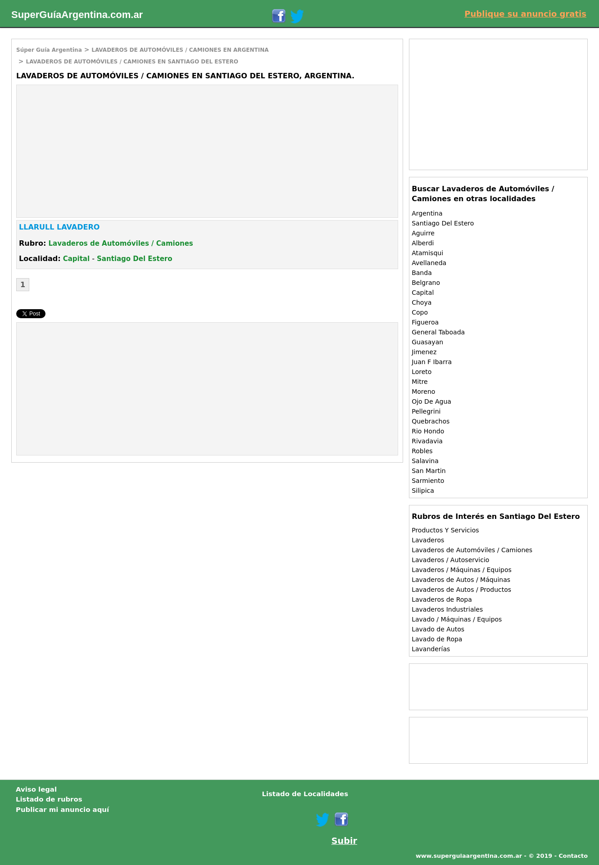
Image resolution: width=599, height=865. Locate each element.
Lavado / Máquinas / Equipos (457, 619)
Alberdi (423, 243)
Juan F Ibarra (432, 361)
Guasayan (427, 342)
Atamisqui (427, 253)
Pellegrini (426, 411)
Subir (344, 841)
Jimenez (424, 352)
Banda (422, 272)
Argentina (427, 213)
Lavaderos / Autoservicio (450, 559)
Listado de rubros (49, 799)
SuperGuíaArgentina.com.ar (77, 14)
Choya (421, 302)
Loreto (421, 371)
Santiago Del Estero (134, 259)
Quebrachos (430, 421)
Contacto (573, 855)
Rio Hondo (428, 431)
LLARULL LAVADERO (59, 227)
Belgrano (426, 282)
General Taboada (438, 332)
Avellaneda (429, 262)
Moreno (423, 391)
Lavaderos (428, 540)
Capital (76, 259)
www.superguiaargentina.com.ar (469, 855)
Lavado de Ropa (437, 639)
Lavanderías (431, 649)
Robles (422, 451)
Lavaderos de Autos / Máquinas (461, 579)
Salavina (425, 460)
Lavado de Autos (438, 629)
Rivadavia (427, 441)
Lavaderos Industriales (447, 609)
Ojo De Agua (431, 401)
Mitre (420, 381)
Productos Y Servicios (445, 530)
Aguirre (423, 233)
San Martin (428, 470)
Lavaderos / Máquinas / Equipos (462, 569)
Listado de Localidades (305, 794)
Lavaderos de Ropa (442, 599)
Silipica (423, 490)
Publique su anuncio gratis (525, 13)
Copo (420, 312)
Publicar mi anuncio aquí (62, 810)
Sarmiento (428, 480)
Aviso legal (36, 789)
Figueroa (425, 322)
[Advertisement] (92, 150)
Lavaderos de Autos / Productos (461, 589)
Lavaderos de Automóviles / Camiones (121, 243)
